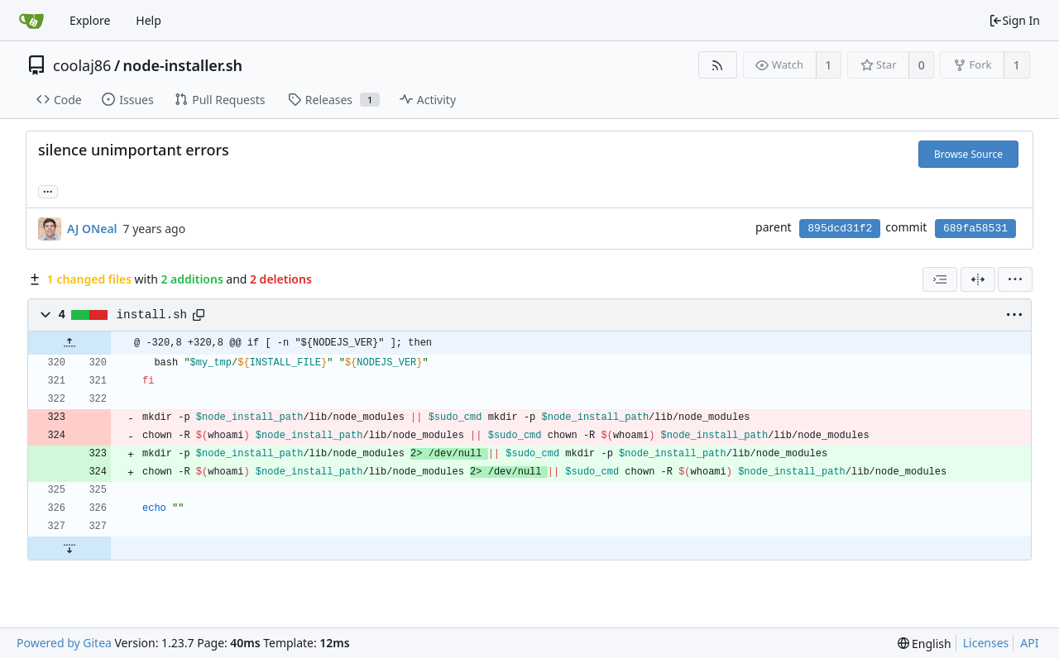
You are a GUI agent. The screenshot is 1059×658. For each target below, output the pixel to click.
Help (148, 20)
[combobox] (939, 279)
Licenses (986, 643)
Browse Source (968, 154)
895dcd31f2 (839, 228)
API (1029, 643)
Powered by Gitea (64, 643)
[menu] (1015, 279)
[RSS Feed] (717, 65)
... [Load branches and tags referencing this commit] (48, 190)
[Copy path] (198, 315)
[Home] (31, 21)
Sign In (1014, 20)
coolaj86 (82, 65)
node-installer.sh (182, 65)
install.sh (152, 315)
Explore (89, 20)
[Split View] (978, 279)
